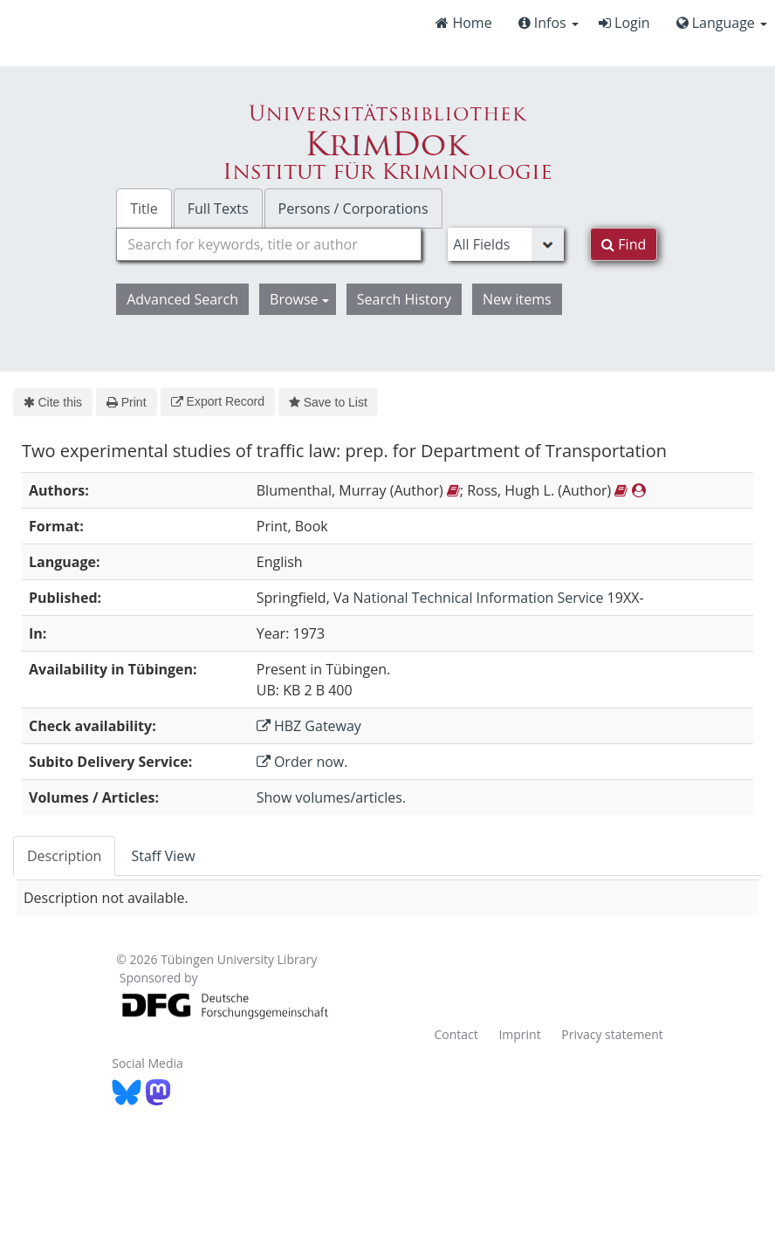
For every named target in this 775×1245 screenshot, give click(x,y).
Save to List (328, 402)
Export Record (217, 401)
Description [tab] (64, 855)
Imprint (519, 1034)
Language (721, 22)
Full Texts (218, 208)
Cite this (53, 402)
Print (126, 402)
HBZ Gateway (309, 725)
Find (623, 244)
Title (144, 208)
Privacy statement (612, 1034)
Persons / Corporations (353, 208)
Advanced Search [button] (182, 299)
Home (463, 22)
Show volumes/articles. (331, 797)
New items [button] (517, 299)
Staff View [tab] (163, 855)
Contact (455, 1034)
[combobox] (269, 244)
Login (624, 22)
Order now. (302, 761)
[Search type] (506, 244)
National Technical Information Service (478, 597)
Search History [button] (404, 299)
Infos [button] (548, 22)
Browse (299, 299)
